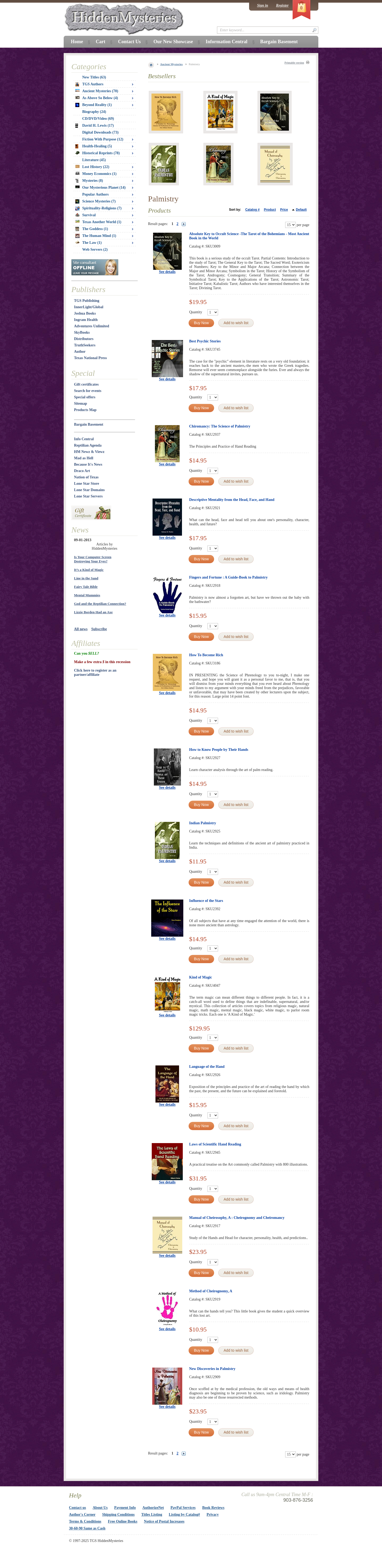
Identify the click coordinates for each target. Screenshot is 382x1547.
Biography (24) (94, 112)
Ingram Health (86, 320)
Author (80, 352)
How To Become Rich (206, 655)
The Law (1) (88, 243)
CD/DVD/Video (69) (98, 119)
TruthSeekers (85, 345)
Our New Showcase (173, 41)
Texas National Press (90, 358)
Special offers (84, 397)
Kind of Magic (200, 977)
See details (167, 272)
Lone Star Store (86, 484)
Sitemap (80, 404)
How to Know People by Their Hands (218, 750)
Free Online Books (122, 1521)
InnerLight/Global (88, 307)
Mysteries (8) (89, 181)
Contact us (77, 1508)
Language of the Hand (206, 1067)
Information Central (226, 41)
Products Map (85, 410)
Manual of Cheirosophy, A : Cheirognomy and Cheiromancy (236, 1218)
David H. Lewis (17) (94, 126)
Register (282, 5)
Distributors (83, 339)
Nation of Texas (86, 477)
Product (270, 209)
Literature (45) (94, 160)
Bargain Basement (88, 424)
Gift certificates (86, 384)
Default (301, 209)
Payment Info (125, 1508)
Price (284, 209)
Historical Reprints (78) (97, 153)
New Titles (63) (94, 77)
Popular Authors (95, 194)
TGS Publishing (86, 301)
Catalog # (252, 209)
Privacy (213, 1515)
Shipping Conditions (118, 1515)
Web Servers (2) (95, 250)
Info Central (84, 439)
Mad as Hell (83, 458)
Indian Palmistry (202, 823)
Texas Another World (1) (98, 222)
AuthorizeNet (153, 1508)
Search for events (87, 391)
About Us (100, 1508)
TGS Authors (89, 84)
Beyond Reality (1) (93, 105)
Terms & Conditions (85, 1521)
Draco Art (82, 471)
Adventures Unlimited (91, 326)
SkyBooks (82, 332)
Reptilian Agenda (88, 445)
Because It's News (88, 464)
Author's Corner (82, 1515)
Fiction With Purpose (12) (102, 139)
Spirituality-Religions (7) (98, 208)
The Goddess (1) (91, 229)
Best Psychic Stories (205, 341)
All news (81, 629)
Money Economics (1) (95, 174)
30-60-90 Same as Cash (87, 1528)
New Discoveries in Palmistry (212, 1369)
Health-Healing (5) (93, 146)
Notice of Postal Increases (164, 1521)
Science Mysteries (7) (95, 201)
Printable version (294, 62)
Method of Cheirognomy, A (210, 1291)
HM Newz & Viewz (89, 452)
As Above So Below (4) (96, 98)
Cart (100, 41)
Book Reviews (213, 1508)
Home (77, 41)
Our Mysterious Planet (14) (100, 187)
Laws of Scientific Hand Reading (215, 1144)
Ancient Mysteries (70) (96, 91)
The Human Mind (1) (95, 236)
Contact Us (129, 41)
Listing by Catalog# (184, 1515)
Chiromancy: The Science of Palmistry (219, 426)
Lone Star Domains (89, 490)
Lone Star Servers (88, 496)
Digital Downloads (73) (100, 132)
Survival (85, 215)
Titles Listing (151, 1515)
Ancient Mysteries (171, 64)
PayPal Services (183, 1508)
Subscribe (99, 629)
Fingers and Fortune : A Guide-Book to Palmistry (228, 577)
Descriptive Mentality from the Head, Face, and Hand (231, 500)
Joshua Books (85, 313)
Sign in (262, 5)
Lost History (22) (92, 167)
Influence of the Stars (206, 901)
